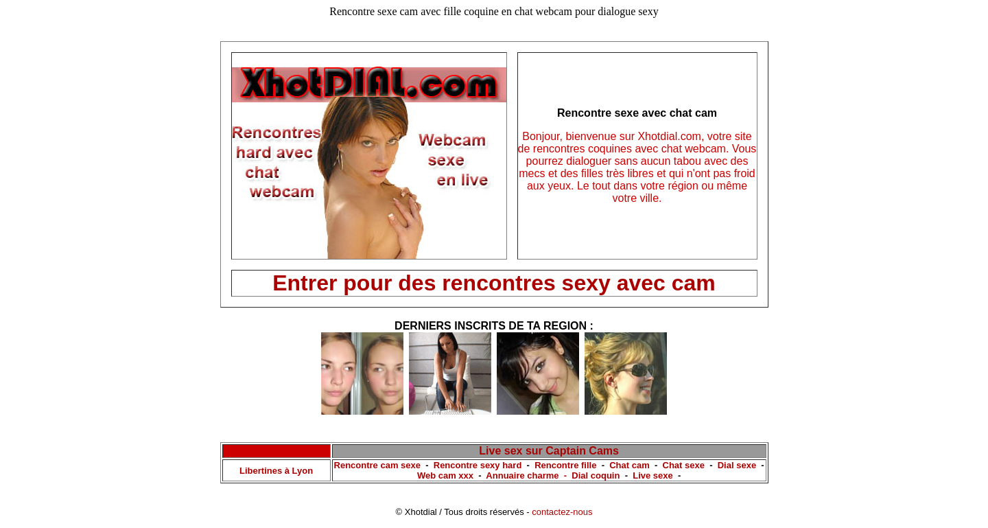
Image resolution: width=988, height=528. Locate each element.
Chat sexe (684, 465)
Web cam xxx (445, 475)
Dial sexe (737, 465)
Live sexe (653, 475)
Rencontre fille (565, 465)
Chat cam (629, 465)
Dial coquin (596, 475)
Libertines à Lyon (276, 471)
